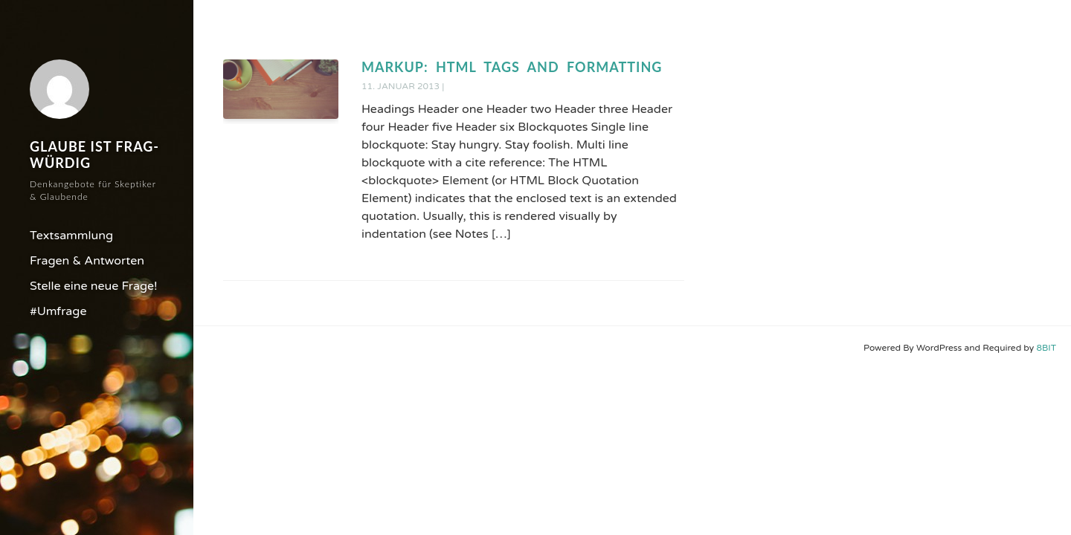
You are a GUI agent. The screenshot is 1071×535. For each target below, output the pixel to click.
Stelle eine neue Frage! (94, 286)
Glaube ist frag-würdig (94, 154)
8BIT (1046, 348)
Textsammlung (71, 235)
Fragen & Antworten (87, 260)
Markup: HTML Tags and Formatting (511, 67)
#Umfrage (58, 311)
